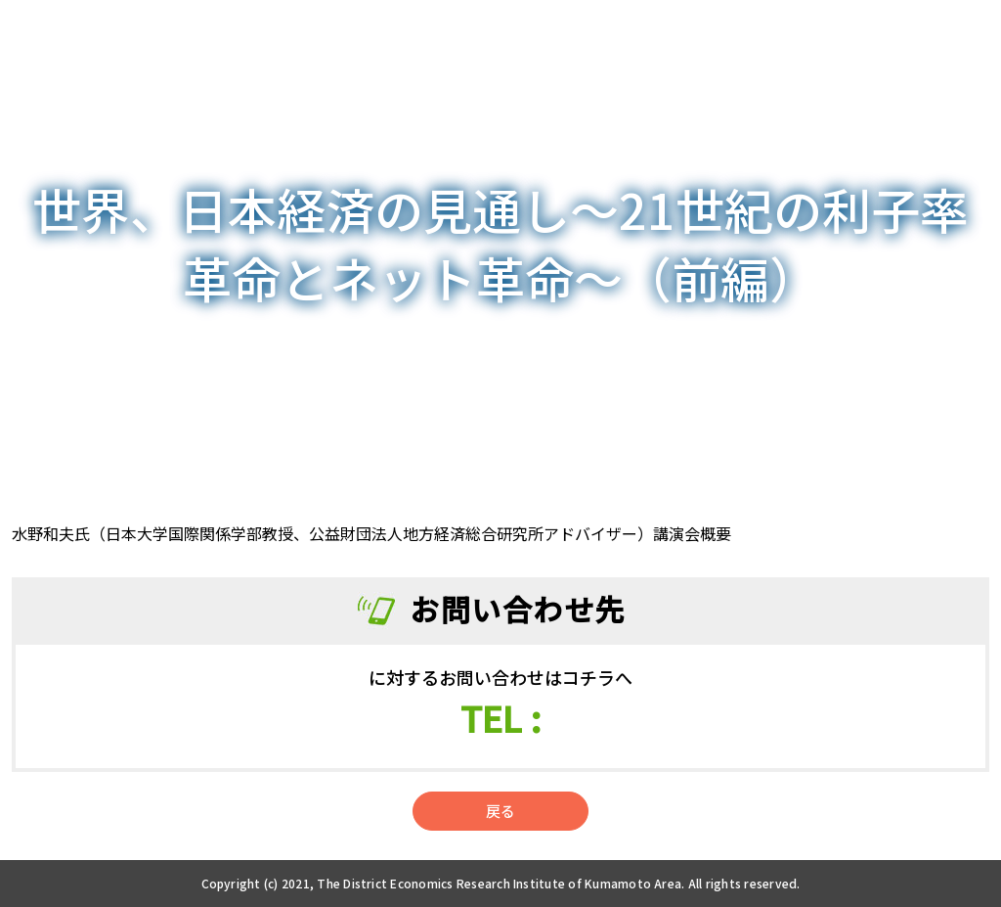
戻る (500, 810)
